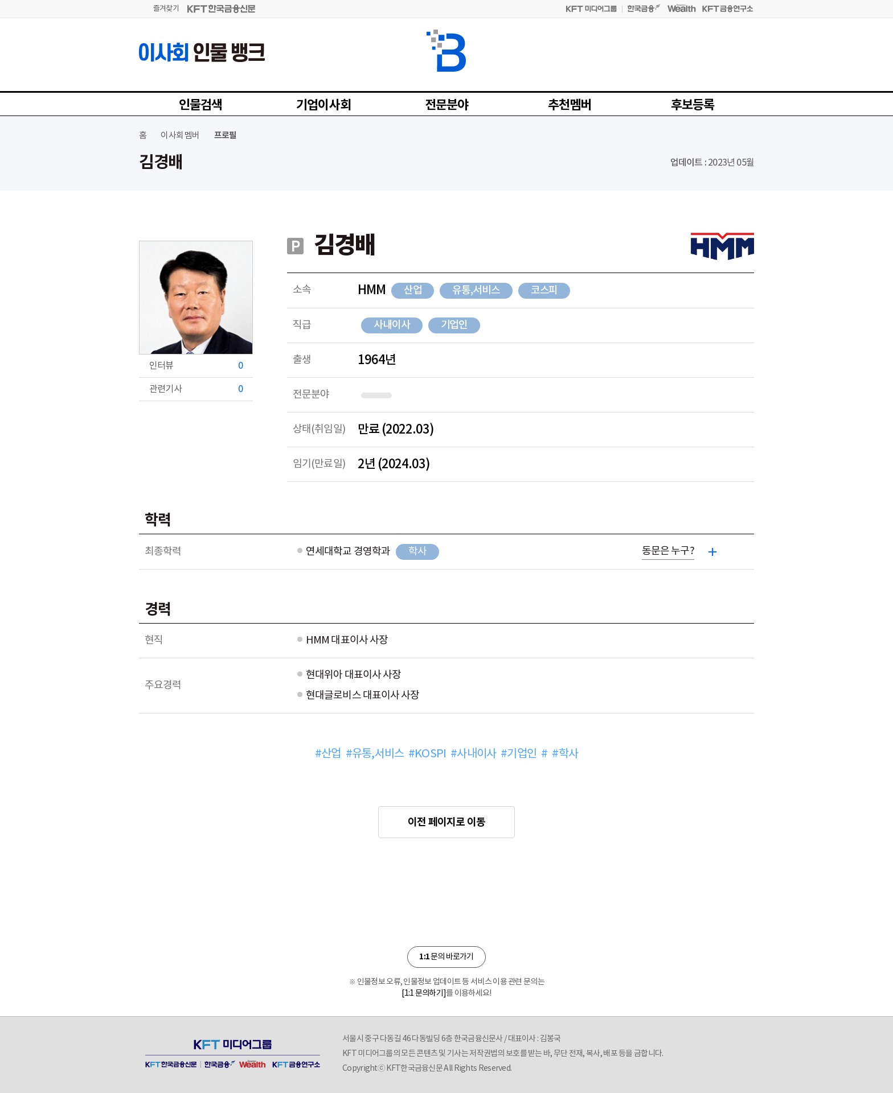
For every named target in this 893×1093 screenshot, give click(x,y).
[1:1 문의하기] (424, 993)
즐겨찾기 (166, 9)
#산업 (328, 754)
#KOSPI (427, 754)
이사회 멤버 (180, 136)
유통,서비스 (475, 290)
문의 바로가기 (446, 957)
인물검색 (201, 105)
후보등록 (693, 105)
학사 (417, 552)
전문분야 (447, 105)
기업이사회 (323, 105)
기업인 (454, 325)
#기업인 (518, 754)
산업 (413, 290)
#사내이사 (473, 754)
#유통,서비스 (375, 754)
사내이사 (392, 325)
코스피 (544, 290)
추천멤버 (570, 105)
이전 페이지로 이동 (446, 822)
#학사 (565, 754)
